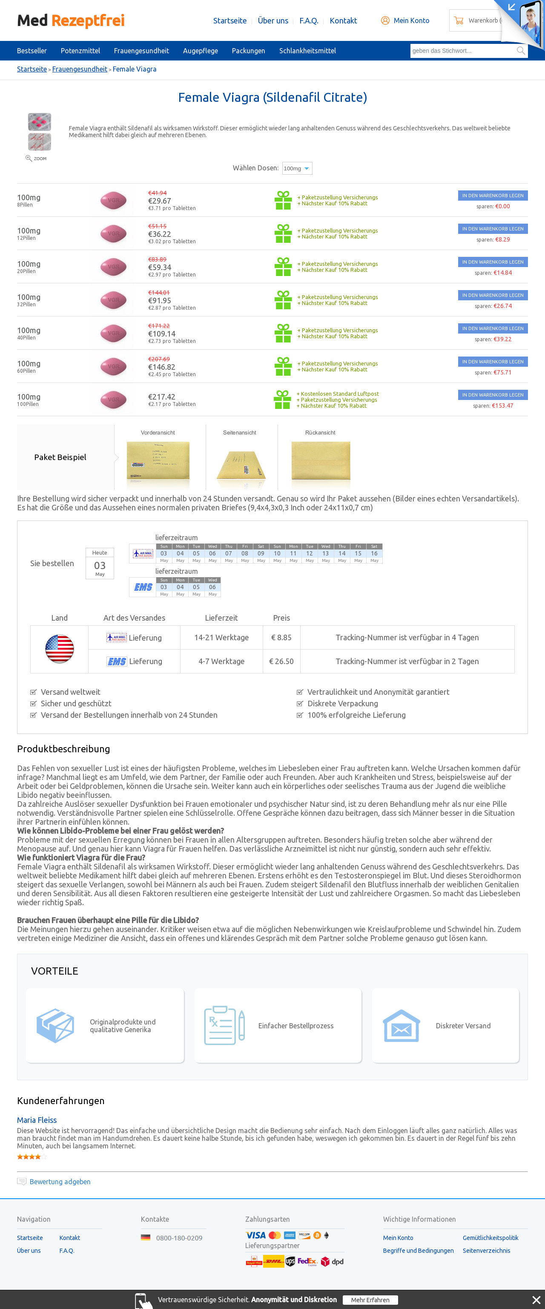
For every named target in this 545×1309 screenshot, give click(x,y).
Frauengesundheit (141, 51)
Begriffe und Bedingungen (418, 1250)
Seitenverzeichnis (487, 1250)
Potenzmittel (80, 51)
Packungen (248, 51)
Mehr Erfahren (370, 1300)
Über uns (273, 20)
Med (70, 20)
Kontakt (343, 20)
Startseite (230, 20)
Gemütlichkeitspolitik (491, 1237)
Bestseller (32, 51)
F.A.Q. (308, 20)
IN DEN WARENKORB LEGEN (493, 195)
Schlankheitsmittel (307, 51)
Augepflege (200, 51)
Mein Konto (412, 20)
